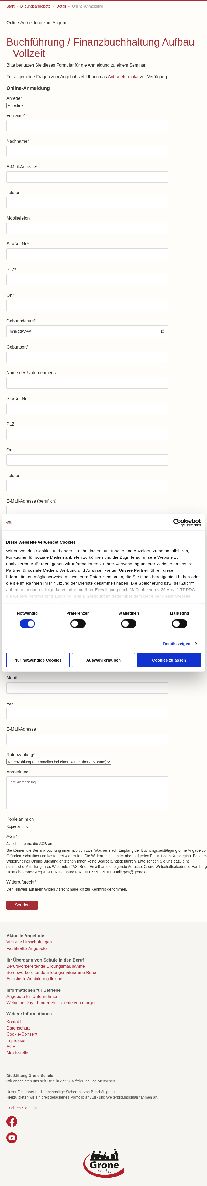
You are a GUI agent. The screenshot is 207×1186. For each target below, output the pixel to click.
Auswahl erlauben (103, 660)
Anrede (14, 98)
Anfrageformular (123, 76)
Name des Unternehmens (31, 372)
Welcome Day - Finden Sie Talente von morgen (51, 1002)
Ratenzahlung (20, 754)
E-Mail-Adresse (22, 167)
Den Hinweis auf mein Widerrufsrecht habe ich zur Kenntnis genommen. (66, 889)
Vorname (15, 115)
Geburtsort (17, 347)
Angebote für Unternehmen (32, 996)
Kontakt (13, 1022)
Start (10, 6)
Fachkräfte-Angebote (26, 948)
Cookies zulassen (169, 660)
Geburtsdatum (21, 321)
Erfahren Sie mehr (21, 1108)
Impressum (17, 1040)
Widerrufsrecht (21, 882)
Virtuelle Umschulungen (29, 942)
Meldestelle (17, 1053)
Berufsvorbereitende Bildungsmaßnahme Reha (51, 972)
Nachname (17, 141)
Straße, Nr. (17, 243)
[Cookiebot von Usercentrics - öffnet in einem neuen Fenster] (177, 523)
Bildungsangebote (35, 6)
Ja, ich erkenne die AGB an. (29, 843)
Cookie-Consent (21, 1034)
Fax (10, 703)
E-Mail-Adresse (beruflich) (31, 501)
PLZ (11, 269)
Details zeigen (176, 643)
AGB (11, 836)
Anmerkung (17, 772)
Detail (61, 6)
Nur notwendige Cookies (38, 660)
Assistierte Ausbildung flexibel (34, 978)
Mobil (11, 678)
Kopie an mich (20, 819)
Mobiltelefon (18, 218)
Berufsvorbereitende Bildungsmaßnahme (45, 966)
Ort (10, 295)
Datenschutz (18, 1028)
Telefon (13, 192)
